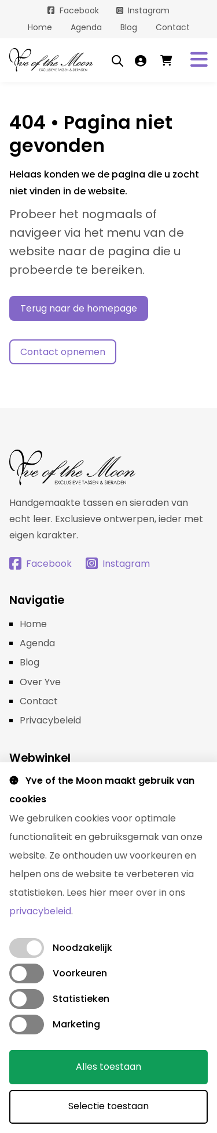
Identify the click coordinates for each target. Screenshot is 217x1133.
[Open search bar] (117, 60)
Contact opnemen (62, 352)
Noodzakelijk (82, 947)
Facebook (79, 10)
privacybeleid (40, 911)
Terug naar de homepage (78, 308)
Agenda (86, 27)
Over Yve (40, 682)
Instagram (149, 10)
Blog (128, 27)
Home (40, 27)
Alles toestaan (108, 1066)
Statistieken (81, 998)
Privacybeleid (50, 720)
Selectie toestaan (108, 1106)
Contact (173, 27)
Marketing (76, 1024)
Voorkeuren (80, 973)
